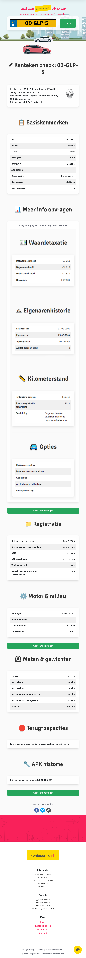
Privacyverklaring (28, 950)
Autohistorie (43, 883)
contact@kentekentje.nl (44, 908)
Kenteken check (43, 925)
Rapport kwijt (43, 929)
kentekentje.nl (44, 900)
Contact (43, 933)
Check (68, 23)
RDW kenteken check (43, 875)
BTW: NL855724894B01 (54, 950)
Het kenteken (43, 886)
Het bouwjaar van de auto (43, 880)
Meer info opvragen (43, 510)
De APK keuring (43, 878)
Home (43, 922)
